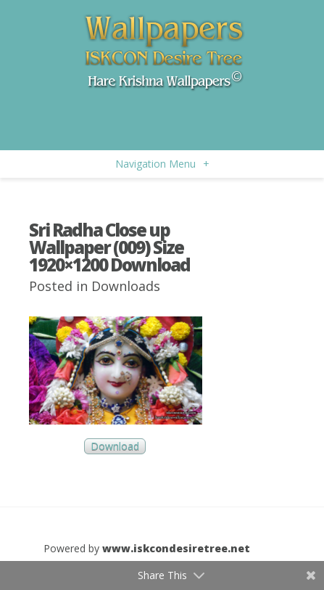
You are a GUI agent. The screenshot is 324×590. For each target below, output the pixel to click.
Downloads (125, 286)
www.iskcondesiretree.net (176, 548)
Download (115, 447)
